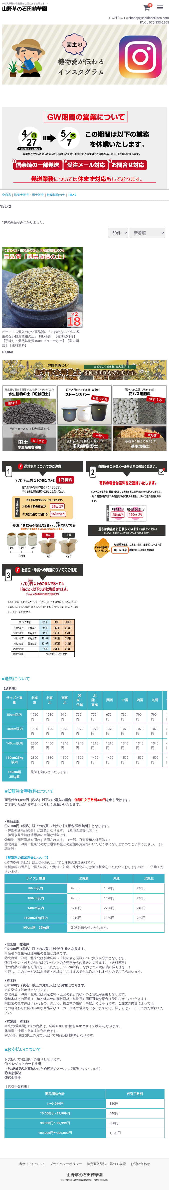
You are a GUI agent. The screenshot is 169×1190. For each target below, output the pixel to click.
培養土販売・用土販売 (29, 195)
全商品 (6, 195)
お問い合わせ (140, 1164)
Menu (161, 5)
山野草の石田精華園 (85, 1175)
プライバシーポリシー (66, 1164)
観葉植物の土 (56, 195)
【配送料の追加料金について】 (27, 858)
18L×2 (72, 195)
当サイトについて (32, 1164)
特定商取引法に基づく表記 (106, 1164)
